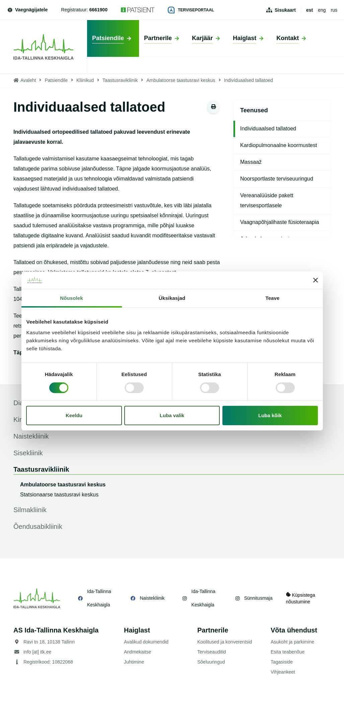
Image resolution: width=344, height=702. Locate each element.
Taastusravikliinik (120, 80)
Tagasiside (282, 662)
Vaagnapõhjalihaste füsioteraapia (279, 222)
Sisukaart (285, 10)
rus (334, 10)
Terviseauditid (211, 652)
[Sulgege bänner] (315, 280)
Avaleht (28, 80)
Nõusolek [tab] (71, 298)
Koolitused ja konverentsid (224, 642)
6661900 (98, 9)
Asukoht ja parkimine (292, 642)
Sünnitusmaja (258, 598)
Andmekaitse (137, 652)
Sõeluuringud (211, 662)
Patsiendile (56, 80)
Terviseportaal (191, 10)
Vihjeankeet (283, 672)
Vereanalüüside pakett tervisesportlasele (266, 200)
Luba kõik (270, 415)
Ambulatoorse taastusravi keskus (180, 80)
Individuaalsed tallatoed (268, 128)
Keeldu (74, 415)
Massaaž (251, 162)
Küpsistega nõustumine (300, 598)
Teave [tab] (273, 298)
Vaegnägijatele (27, 9)
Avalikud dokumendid (146, 642)
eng (322, 10)
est (309, 10)
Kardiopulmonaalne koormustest (278, 145)
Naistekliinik (152, 598)
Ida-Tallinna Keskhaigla (99, 598)
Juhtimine (134, 662)
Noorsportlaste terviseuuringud (276, 179)
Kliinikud (85, 80)
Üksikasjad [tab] (172, 298)
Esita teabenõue (287, 652)
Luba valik (172, 415)
